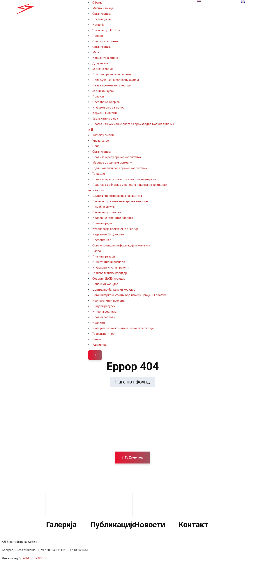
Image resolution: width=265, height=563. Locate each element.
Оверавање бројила (106, 102)
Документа (100, 63)
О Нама (97, 2)
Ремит (96, 339)
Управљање (100, 140)
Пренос (97, 36)
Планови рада (102, 223)
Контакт (193, 524)
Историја (98, 24)
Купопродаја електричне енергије (115, 229)
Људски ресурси (103, 306)
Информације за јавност (109, 107)
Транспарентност (104, 333)
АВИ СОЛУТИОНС (35, 558)
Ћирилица (99, 345)
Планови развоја (103, 256)
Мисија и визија (103, 8)
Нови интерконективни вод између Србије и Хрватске (129, 295)
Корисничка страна (105, 58)
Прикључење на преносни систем (115, 80)
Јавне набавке (102, 69)
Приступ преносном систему (112, 74)
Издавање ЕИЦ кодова (108, 234)
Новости (149, 524)
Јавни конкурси (103, 91)
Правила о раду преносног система (116, 157)
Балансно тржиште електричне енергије (120, 201)
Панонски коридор (105, 284)
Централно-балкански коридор (113, 289)
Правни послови (103, 317)
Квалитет (98, 322)
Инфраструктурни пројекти (110, 267)
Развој (96, 251)
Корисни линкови (104, 113)
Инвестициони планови (108, 262)
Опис (95, 146)
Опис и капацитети (105, 41)
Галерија (61, 524)
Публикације (113, 524)
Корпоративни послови (108, 300)
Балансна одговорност (107, 212)
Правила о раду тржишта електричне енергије (124, 179)
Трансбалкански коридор (109, 273)
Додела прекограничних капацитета (117, 196)
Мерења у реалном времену (112, 162)
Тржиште (98, 173)
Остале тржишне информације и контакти (121, 245)
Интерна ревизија (104, 311)
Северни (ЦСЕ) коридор (108, 278)
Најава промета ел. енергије (111, 85)
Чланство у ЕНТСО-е (106, 30)
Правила (98, 96)
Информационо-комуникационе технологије (123, 328)
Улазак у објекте (103, 135)
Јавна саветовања (105, 118)
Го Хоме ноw (132, 457)
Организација (101, 13)
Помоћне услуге (103, 207)
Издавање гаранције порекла (112, 218)
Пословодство (102, 19)
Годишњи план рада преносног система (119, 168)
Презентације (101, 240)
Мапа (96, 52)
